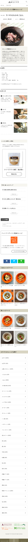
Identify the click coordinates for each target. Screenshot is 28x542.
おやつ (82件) (5, 357)
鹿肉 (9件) (4, 512)
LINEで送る (21, 261)
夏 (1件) (4, 446)
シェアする (7, 261)
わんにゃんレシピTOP (4, 540)
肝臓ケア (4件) (5, 474)
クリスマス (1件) (6, 396)
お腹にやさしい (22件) (7, 369)
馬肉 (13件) (5, 496)
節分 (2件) (4, 468)
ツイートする (14, 261)
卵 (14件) (4, 441)
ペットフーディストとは (19, 251)
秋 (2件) (4, 463)
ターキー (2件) (5, 407)
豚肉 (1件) (4, 485)
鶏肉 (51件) (5, 507)
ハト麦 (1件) (5, 418)
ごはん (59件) (5, 380)
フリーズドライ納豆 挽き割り (9, 80)
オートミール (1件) (6, 391)
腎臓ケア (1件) (5, 479)
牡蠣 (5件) (4, 457)
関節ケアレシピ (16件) (7, 490)
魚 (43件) (4, 501)
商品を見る (14, 174)
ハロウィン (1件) (6, 424)
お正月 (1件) (5, 363)
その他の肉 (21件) (6, 385)
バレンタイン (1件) (6, 429)
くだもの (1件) (5, 374)
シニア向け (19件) (6, 402)
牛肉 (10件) (5, 452)
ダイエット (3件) (6, 413)
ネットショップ (23, 540)
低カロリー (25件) (6, 435)
